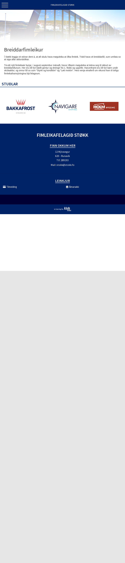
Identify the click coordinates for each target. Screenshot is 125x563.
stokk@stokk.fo (65, 164)
